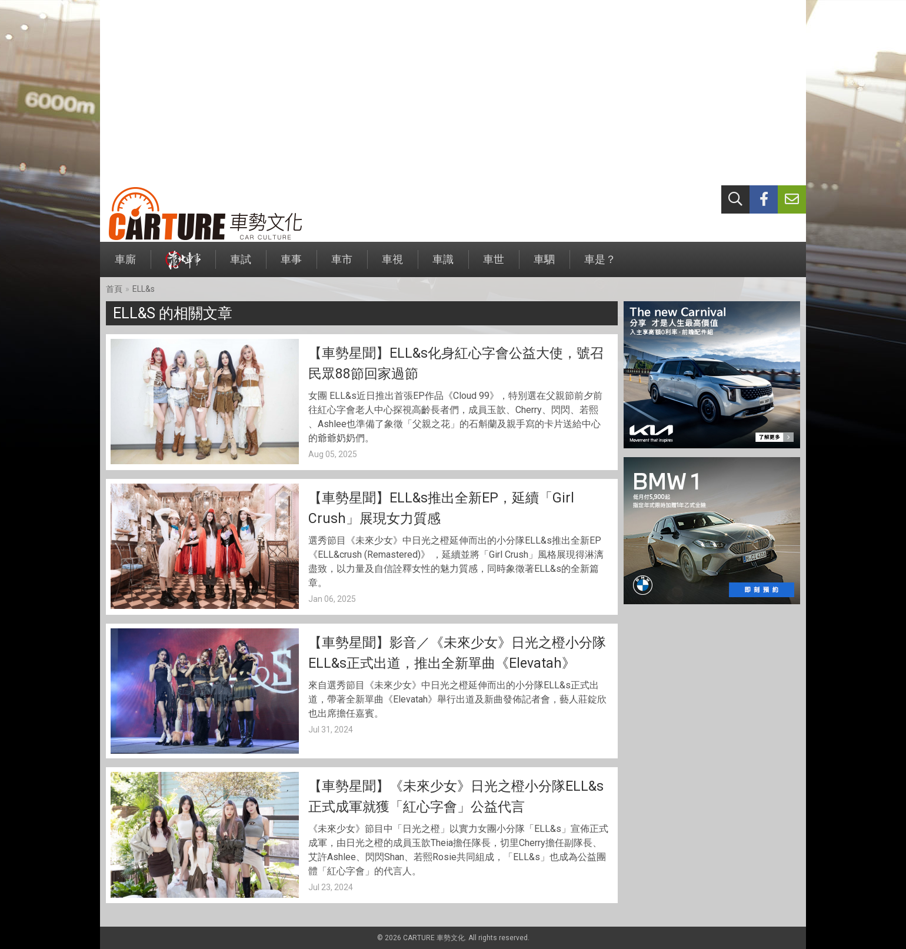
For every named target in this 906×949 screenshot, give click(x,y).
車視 (392, 265)
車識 (443, 265)
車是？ (600, 265)
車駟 (544, 265)
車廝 (125, 265)
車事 (291, 265)
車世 (493, 265)
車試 (240, 265)
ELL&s (143, 289)
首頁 (114, 289)
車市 (342, 265)
